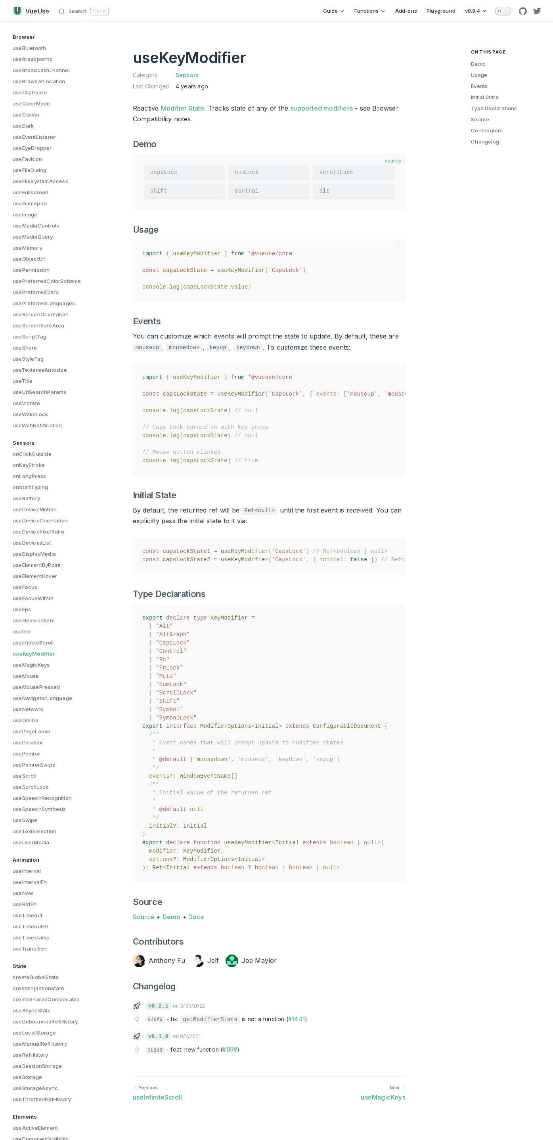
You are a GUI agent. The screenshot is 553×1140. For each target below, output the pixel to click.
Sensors (187, 75)
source (393, 161)
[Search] (85, 11)
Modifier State (183, 108)
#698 (229, 1049)
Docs (196, 917)
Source (144, 917)
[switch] (503, 11)
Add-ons (406, 11)
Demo (172, 917)
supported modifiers (321, 108)
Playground (441, 11)
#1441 (296, 1019)
